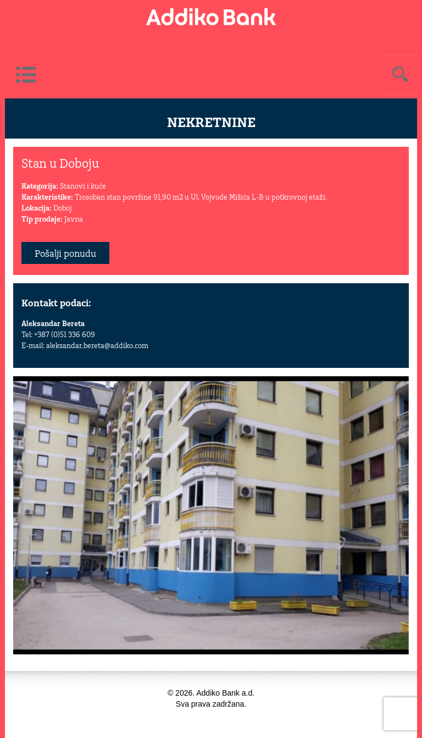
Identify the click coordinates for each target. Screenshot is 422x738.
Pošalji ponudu (65, 254)
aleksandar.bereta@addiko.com (97, 346)
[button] (399, 386)
